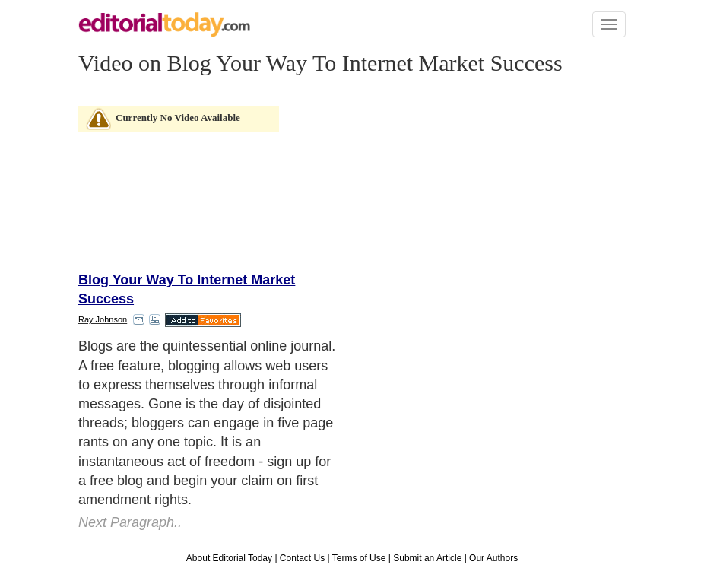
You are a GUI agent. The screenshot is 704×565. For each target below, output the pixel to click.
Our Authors (493, 558)
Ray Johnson (102, 319)
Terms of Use (359, 558)
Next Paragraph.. (130, 522)
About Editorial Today (229, 558)
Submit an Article (427, 558)
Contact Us (302, 558)
